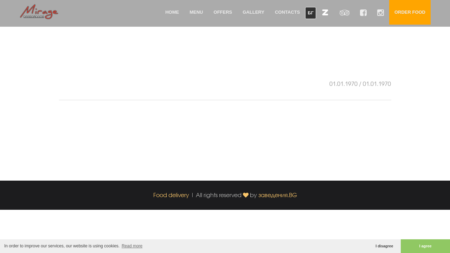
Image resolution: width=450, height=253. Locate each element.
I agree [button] (425, 246)
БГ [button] (311, 12)
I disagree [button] (384, 246)
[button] (325, 12)
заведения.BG (277, 195)
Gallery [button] (253, 12)
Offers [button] (223, 12)
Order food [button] (409, 12)
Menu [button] (196, 12)
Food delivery (171, 195)
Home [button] (172, 12)
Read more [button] (132, 246)
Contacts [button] (287, 12)
